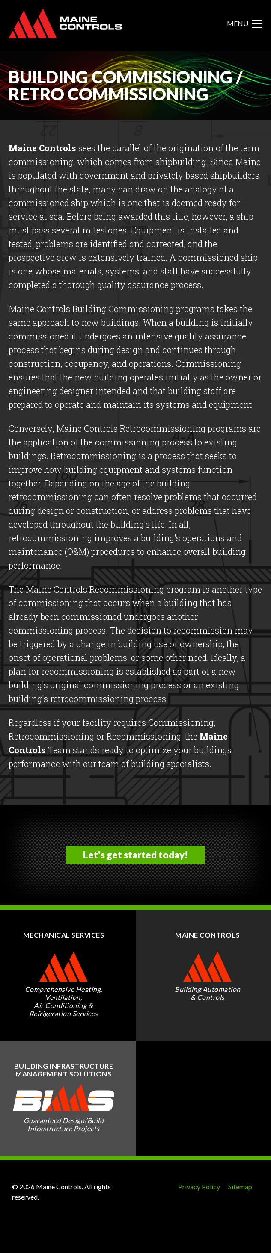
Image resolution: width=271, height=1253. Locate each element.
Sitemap (240, 1186)
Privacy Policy (199, 1186)
